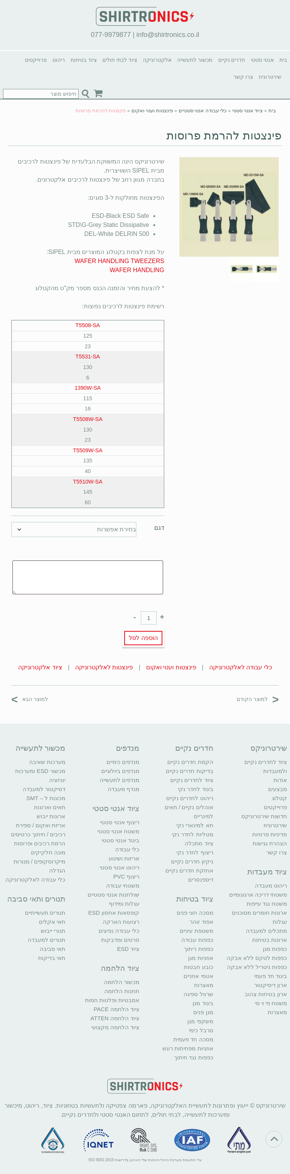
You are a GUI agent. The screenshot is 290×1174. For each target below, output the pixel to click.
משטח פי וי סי (271, 1003)
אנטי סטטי (262, 60)
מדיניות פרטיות (269, 834)
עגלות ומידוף (124, 903)
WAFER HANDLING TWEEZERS (119, 261)
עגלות (280, 921)
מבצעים (277, 789)
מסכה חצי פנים (195, 912)
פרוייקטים (36, 60)
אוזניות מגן (200, 958)
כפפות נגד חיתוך (193, 1057)
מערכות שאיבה (47, 762)
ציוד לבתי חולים (119, 60)
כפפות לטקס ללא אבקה (257, 958)
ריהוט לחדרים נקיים (189, 798)
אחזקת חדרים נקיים (189, 870)
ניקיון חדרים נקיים (192, 861)
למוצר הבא (29, 699)
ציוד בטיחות (84, 60)
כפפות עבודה (197, 940)
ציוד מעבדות (267, 872)
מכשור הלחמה (121, 982)
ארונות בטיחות (269, 940)
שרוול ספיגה (198, 994)
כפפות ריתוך (198, 949)
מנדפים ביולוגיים (120, 771)
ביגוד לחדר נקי (195, 789)
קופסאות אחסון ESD (113, 912)
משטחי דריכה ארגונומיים (258, 894)
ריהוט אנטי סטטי (119, 867)
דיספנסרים (200, 879)
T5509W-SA (87, 450)
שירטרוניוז (270, 77)
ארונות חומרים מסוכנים (259, 912)
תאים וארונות (49, 807)
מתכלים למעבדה (266, 931)
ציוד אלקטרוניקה (40, 667)
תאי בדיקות (51, 958)
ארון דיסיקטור (270, 985)
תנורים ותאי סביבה (36, 899)
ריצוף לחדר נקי (194, 852)
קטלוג (279, 798)
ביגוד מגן (203, 1003)
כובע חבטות (198, 967)
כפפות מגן (275, 949)
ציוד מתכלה (199, 843)
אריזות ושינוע (124, 858)
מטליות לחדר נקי (192, 834)
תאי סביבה (52, 949)
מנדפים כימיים (122, 762)
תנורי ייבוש (53, 931)
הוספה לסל (143, 638)
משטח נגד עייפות (267, 903)
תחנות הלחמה (121, 991)
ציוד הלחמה (120, 968)
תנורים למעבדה (46, 940)
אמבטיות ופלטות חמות (112, 1000)
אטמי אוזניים (198, 976)
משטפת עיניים (196, 931)
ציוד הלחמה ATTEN (115, 1018)
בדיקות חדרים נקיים (189, 771)
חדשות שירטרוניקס (264, 816)
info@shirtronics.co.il (167, 34)
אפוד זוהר (201, 921)
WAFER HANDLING (137, 270)
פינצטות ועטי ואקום (152, 110)
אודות (280, 780)
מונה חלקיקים (48, 852)
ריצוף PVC (126, 876)
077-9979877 (111, 34)
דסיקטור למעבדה (44, 789)
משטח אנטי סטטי (118, 831)
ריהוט (58, 60)
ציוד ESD (128, 949)
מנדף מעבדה (123, 789)
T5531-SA (88, 357)
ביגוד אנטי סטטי (120, 840)
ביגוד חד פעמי (270, 976)
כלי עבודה (127, 849)
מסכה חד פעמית (193, 1039)
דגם (159, 528)
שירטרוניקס (268, 748)
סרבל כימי (201, 1030)
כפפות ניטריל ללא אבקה (257, 967)
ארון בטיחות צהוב (266, 994)
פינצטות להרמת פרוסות (224, 135)
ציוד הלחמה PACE (116, 1009)
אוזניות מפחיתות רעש (187, 1048)
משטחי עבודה (122, 885)
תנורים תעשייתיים (45, 912)
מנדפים (127, 748)
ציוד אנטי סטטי (247, 110)
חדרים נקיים (231, 60)
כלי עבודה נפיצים (119, 931)
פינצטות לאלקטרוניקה (104, 667)
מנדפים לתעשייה (119, 780)
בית (283, 60)
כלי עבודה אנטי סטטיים (203, 110)
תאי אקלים (52, 921)
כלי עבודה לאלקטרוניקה (240, 667)
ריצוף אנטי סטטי (119, 822)
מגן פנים (203, 1012)
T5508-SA (88, 325)
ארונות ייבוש (51, 816)
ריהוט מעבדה (271, 885)
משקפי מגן (200, 1021)
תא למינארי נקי (194, 825)
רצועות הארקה (121, 921)
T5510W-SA (87, 482)
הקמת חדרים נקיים (190, 762)
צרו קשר (243, 77)
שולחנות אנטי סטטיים (113, 894)
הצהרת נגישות (270, 843)
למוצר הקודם (258, 699)
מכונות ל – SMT (46, 798)
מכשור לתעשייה (195, 60)
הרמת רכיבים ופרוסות (39, 843)
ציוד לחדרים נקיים (191, 780)
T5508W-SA (87, 419)
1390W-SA (88, 388)
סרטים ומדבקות (120, 940)
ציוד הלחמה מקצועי (115, 1027)
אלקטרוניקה (157, 60)
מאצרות (277, 1012)
